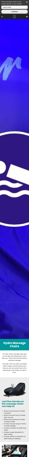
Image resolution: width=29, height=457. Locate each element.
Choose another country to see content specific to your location (11, 3)
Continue (14, 11)
